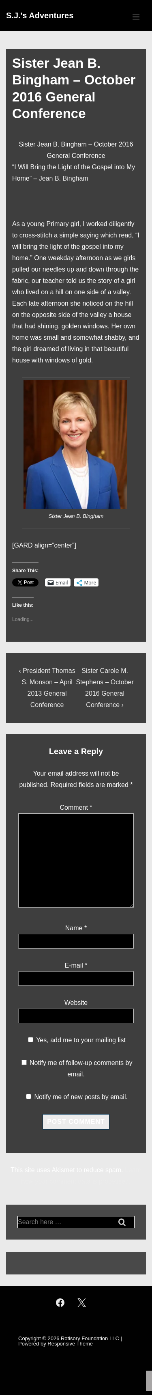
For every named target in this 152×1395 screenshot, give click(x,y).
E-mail (73, 965)
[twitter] (82, 1302)
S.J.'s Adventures (39, 15)
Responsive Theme (70, 1344)
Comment (76, 807)
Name (74, 928)
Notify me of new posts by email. (81, 1096)
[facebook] (60, 1302)
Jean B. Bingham (63, 178)
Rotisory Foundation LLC (90, 1338)
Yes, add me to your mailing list (77, 1040)
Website (76, 1002)
